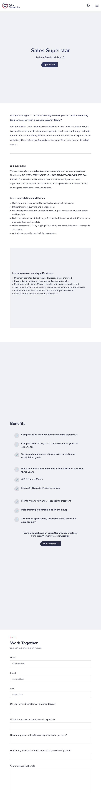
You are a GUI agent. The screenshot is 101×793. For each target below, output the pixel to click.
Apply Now (49, 64)
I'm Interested (49, 543)
